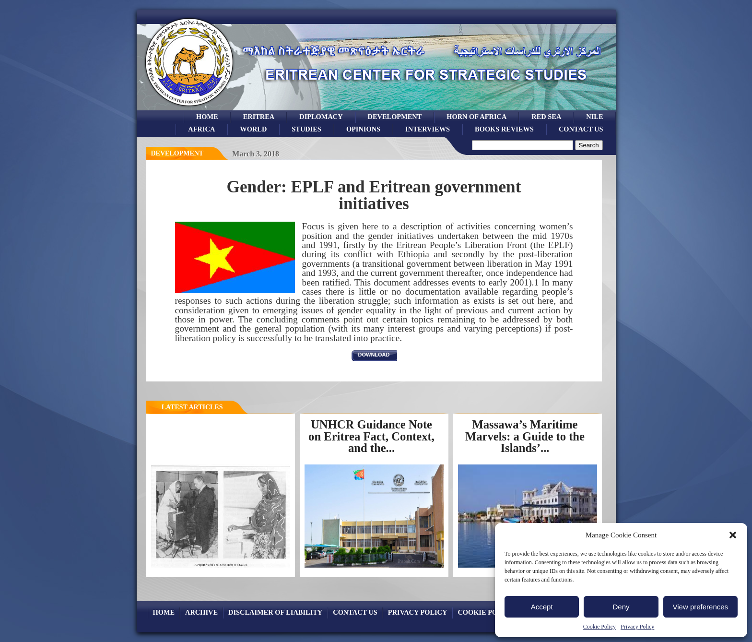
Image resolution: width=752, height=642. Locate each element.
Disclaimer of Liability (275, 612)
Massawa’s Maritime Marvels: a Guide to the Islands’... (525, 436)
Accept (542, 607)
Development (177, 153)
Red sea (546, 116)
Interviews (427, 129)
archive (201, 612)
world (253, 129)
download (374, 354)
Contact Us (581, 129)
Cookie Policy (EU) (494, 612)
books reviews (504, 129)
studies (306, 129)
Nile (594, 116)
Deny (620, 607)
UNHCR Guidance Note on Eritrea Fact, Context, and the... (371, 436)
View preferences (700, 607)
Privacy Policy (637, 626)
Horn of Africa (476, 116)
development (395, 116)
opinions (363, 129)
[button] (733, 535)
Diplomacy (320, 116)
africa (201, 129)
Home (207, 116)
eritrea (259, 116)
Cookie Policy (599, 626)
